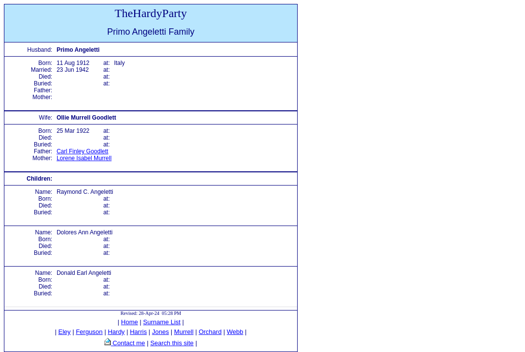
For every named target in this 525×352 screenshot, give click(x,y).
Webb (235, 331)
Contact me (128, 343)
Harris (138, 331)
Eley (65, 331)
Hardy (116, 331)
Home (129, 322)
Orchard (210, 331)
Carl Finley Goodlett (82, 151)
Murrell (184, 331)
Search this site (172, 343)
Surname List (162, 322)
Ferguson (89, 331)
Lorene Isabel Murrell (84, 158)
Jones (160, 331)
